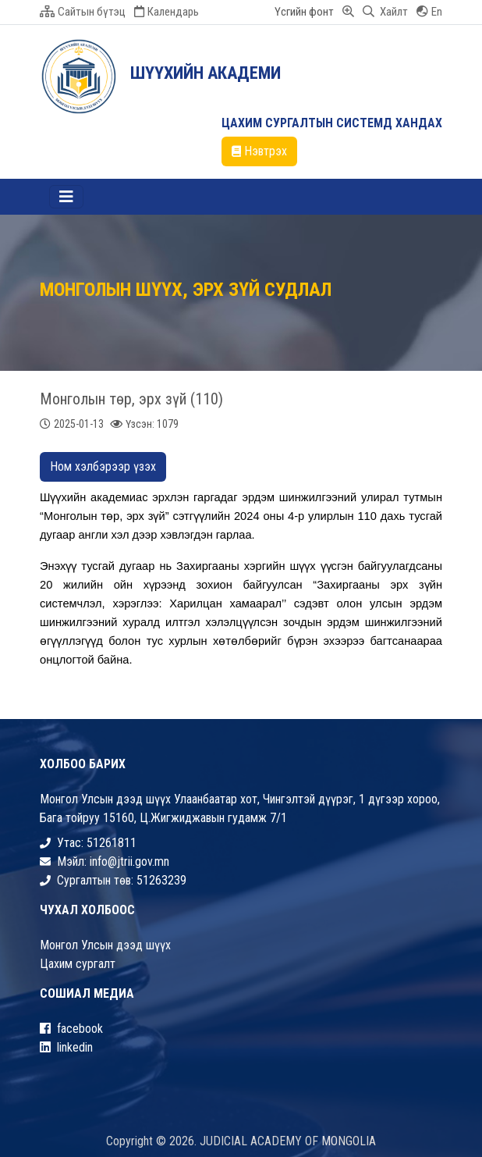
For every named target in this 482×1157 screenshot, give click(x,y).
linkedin (66, 1047)
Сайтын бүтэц (83, 12)
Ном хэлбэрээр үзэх (103, 466)
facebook (71, 1028)
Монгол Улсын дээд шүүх (105, 945)
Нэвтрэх (259, 151)
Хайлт (385, 12)
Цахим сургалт (77, 963)
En (429, 12)
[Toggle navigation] (66, 196)
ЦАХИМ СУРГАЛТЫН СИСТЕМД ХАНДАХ (332, 123)
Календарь (166, 12)
